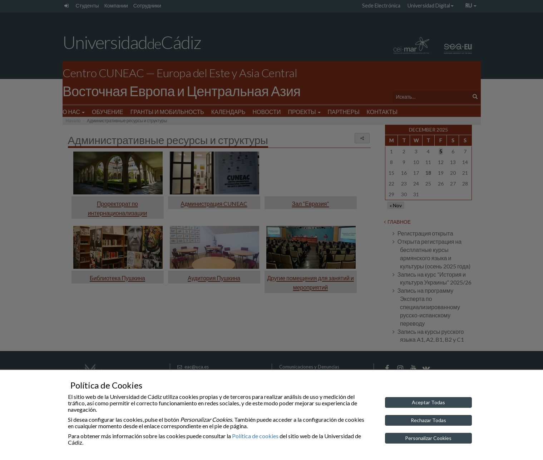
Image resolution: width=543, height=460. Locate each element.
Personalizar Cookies (428, 438)
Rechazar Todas (428, 420)
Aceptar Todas (428, 402)
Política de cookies (255, 435)
